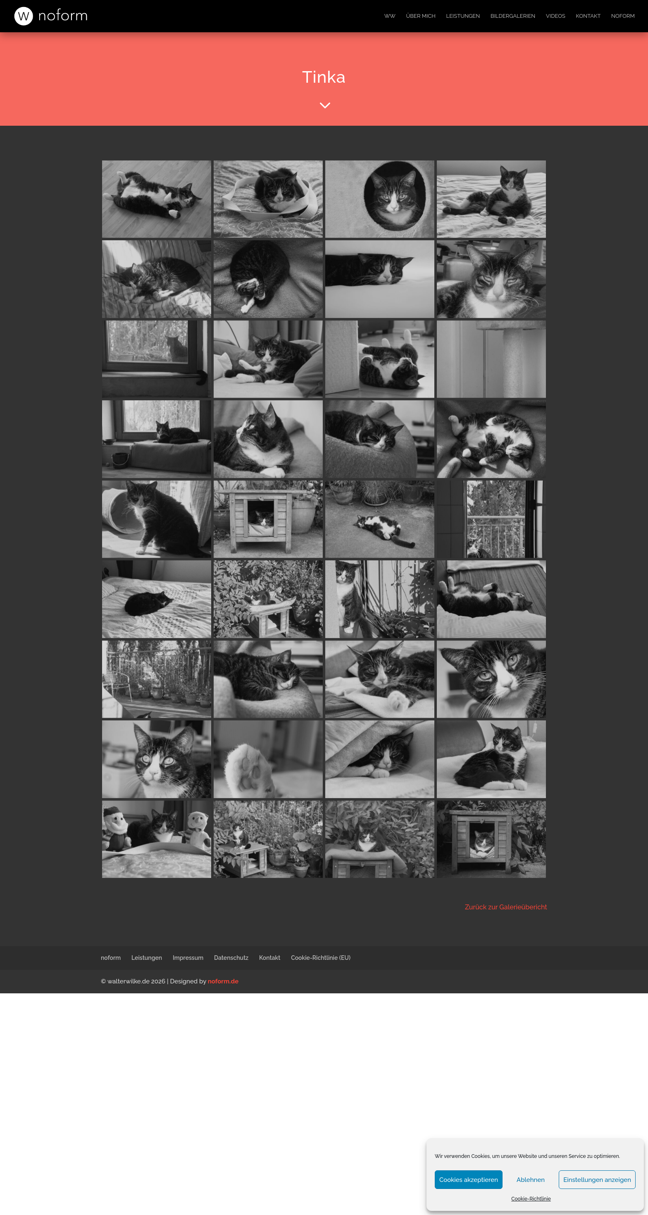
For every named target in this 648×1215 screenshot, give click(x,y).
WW (389, 16)
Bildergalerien (513, 16)
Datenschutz (231, 957)
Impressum (188, 957)
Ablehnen (531, 1180)
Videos (555, 16)
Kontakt (588, 16)
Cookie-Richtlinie (531, 1199)
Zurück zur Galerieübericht (506, 907)
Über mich (421, 16)
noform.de (223, 981)
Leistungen (463, 16)
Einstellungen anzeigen (597, 1180)
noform (623, 16)
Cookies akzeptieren (468, 1180)
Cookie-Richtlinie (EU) (320, 957)
